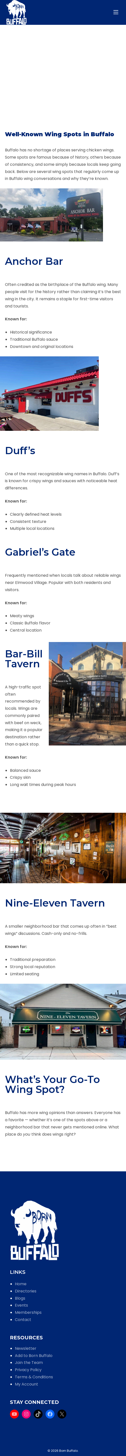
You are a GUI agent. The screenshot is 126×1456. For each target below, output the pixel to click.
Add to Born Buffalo (33, 1355)
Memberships (28, 1312)
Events (21, 1305)
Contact (23, 1319)
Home (20, 1284)
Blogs (20, 1298)
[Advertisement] (63, 87)
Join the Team (29, 1362)
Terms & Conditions (34, 1377)
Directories (25, 1291)
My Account (26, 1384)
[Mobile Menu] (116, 12)
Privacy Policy (28, 1370)
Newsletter (25, 1348)
